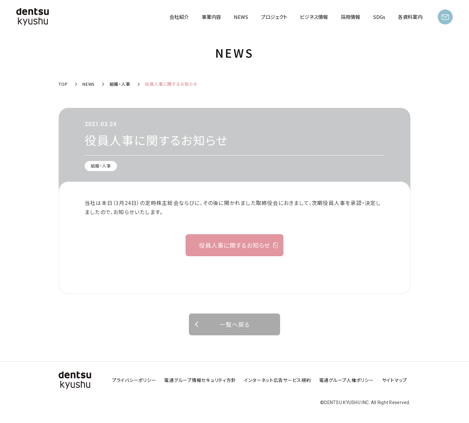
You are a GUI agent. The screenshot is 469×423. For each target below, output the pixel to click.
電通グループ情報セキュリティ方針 (200, 380)
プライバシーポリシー (134, 380)
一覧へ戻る (235, 324)
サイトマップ (394, 380)
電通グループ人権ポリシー (346, 380)
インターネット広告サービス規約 (277, 380)
